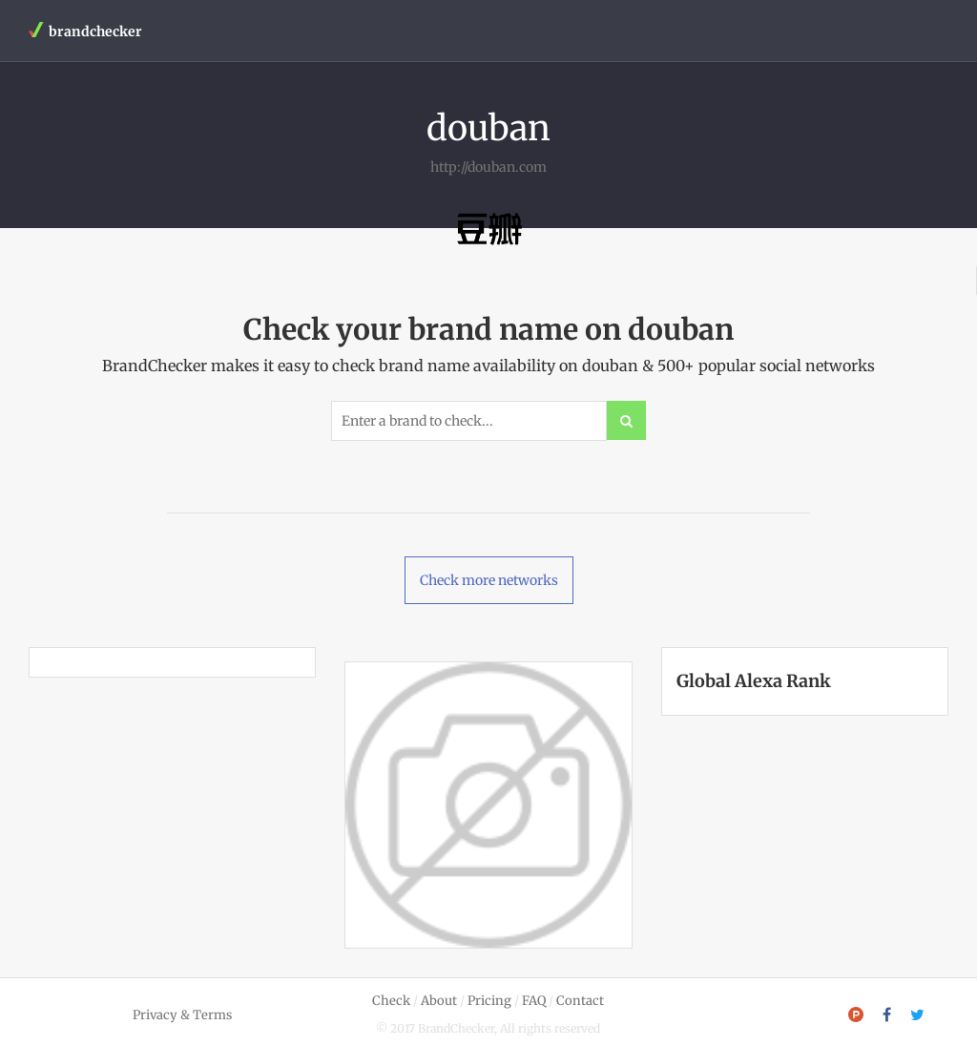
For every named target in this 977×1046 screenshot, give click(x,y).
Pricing (489, 1001)
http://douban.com (488, 167)
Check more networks (489, 580)
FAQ (534, 1001)
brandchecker (85, 31)
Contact (580, 1001)
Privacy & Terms (182, 1015)
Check (391, 1001)
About (439, 1001)
